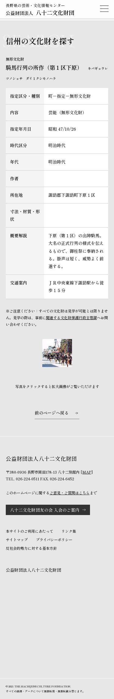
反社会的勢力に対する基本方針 (31, 548)
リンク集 (68, 531)
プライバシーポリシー (54, 539)
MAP (86, 472)
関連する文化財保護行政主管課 (71, 317)
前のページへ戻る (52, 413)
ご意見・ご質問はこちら (70, 493)
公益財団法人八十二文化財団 (33, 570)
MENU (104, 8)
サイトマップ (17, 539)
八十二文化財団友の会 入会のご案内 (44, 510)
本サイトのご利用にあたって (29, 531)
